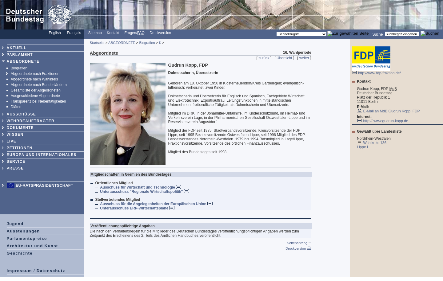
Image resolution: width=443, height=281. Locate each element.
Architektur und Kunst (32, 246)
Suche (377, 34)
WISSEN (15, 134)
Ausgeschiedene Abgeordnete (35, 96)
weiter (304, 58)
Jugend (15, 223)
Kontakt (113, 33)
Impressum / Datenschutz (36, 270)
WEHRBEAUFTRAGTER (30, 121)
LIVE (11, 141)
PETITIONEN (20, 148)
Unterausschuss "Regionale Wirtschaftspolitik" (144, 191)
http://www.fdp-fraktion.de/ (376, 71)
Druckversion (160, 33)
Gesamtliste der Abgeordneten (36, 90)
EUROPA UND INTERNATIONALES (42, 155)
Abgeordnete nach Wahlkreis (34, 79)
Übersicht (284, 58)
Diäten (16, 107)
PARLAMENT (20, 55)
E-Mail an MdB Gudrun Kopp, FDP (391, 111)
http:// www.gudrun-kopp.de (382, 121)
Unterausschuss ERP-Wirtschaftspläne (137, 208)
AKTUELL (16, 48)
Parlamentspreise (27, 238)
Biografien (19, 68)
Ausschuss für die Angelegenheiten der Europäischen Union (156, 204)
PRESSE (15, 168)
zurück (263, 58)
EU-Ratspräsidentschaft (44, 185)
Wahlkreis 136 (375, 143)
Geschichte (20, 253)
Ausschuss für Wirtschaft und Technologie (140, 187)
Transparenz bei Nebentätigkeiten (38, 101)
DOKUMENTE (20, 128)
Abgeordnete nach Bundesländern (39, 85)
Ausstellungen (23, 231)
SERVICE (16, 161)
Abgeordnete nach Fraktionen (35, 74)
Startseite (97, 43)
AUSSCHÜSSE (21, 114)
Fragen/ (134, 33)
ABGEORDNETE (23, 61)
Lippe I (363, 147)
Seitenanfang (299, 243)
